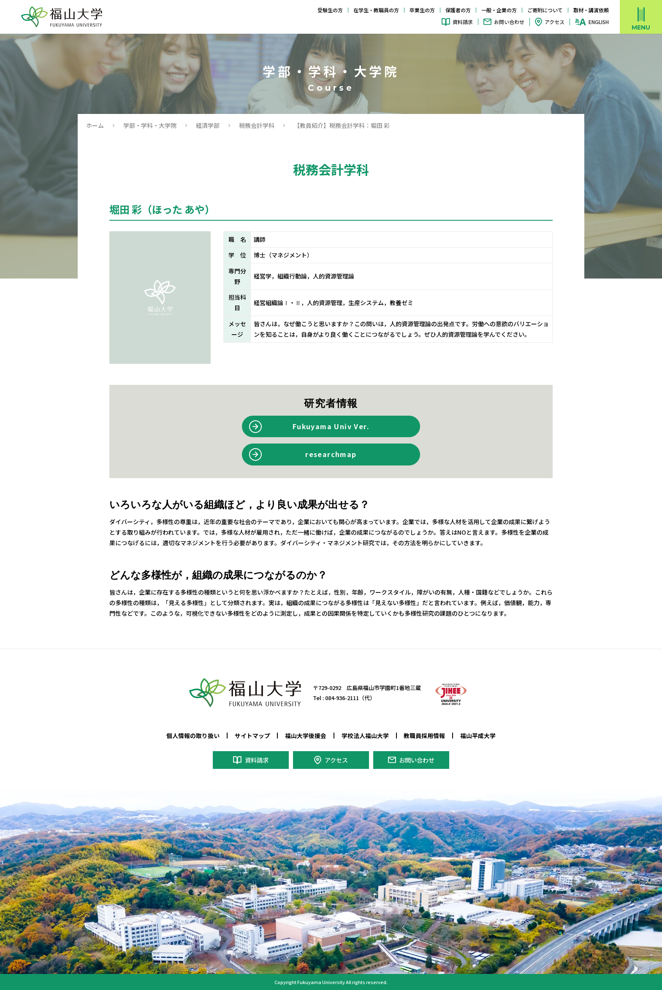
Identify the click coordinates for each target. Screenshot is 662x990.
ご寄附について (545, 10)
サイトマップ (252, 735)
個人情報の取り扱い (193, 735)
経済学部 (208, 125)
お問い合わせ (509, 22)
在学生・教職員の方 (376, 10)
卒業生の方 (422, 10)
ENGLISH (599, 22)
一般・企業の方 (499, 10)
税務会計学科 (256, 125)
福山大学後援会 (305, 735)
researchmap (330, 454)
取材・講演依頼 (591, 10)
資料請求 (463, 21)
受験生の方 (330, 10)
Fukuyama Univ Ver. (330, 426)
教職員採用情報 (424, 735)
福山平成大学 (478, 735)
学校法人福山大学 (365, 735)
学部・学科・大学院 (149, 125)
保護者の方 (458, 10)
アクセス (554, 21)
